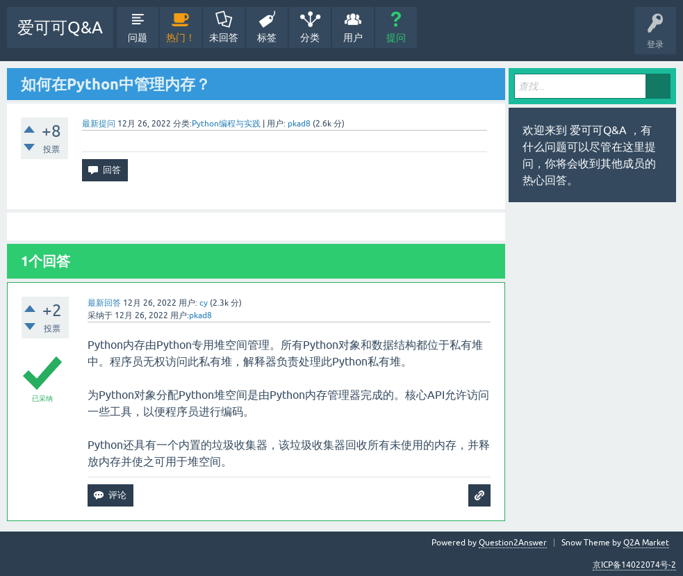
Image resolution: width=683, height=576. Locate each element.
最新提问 (98, 124)
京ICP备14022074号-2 (634, 565)
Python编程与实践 (226, 124)
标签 (267, 37)
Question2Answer (513, 543)
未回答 (223, 37)
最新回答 (104, 303)
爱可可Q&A (60, 27)
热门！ (180, 37)
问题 (137, 37)
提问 (396, 37)
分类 (310, 37)
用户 (353, 37)
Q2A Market (646, 543)
